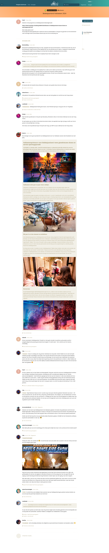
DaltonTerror (26, 106)
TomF (25, 393)
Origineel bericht (86, 25)
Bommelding (27, 64)
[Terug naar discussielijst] (2, 4)
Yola (25, 492)
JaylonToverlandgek (28, 438)
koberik (25, 354)
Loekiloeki (26, 523)
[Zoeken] (71, 4)
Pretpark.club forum (21, 4)
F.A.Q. (29, 4)
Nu (83, 49)
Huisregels (33, 4)
